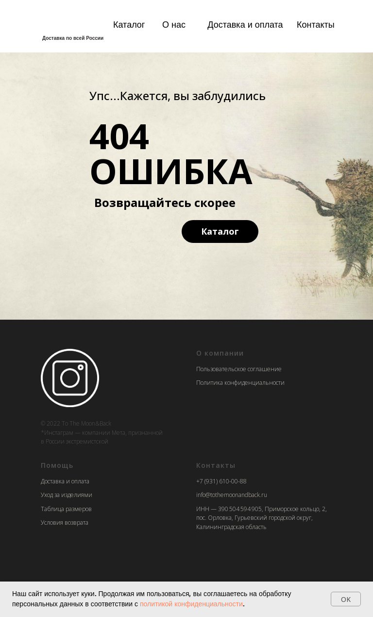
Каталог (129, 24)
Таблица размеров (66, 509)
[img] (70, 23)
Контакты (316, 24)
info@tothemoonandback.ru (231, 495)
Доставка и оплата (245, 24)
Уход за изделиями (66, 495)
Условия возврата (64, 522)
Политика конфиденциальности (240, 382)
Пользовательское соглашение (239, 369)
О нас (174, 24)
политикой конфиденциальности (191, 604)
